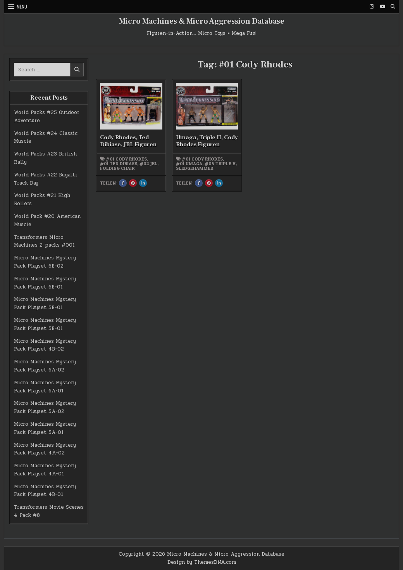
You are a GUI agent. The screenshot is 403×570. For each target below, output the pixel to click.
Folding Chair (117, 168)
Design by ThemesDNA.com (201, 562)
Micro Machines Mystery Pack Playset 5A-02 (45, 407)
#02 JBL (148, 163)
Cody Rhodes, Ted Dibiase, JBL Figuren (128, 141)
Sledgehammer (194, 168)
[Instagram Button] (372, 6)
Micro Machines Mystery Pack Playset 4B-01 (45, 491)
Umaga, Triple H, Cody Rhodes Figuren (207, 141)
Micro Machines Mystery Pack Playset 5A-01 (45, 428)
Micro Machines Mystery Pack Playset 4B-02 (45, 345)
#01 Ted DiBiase (118, 163)
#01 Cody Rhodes (126, 159)
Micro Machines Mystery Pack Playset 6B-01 (45, 283)
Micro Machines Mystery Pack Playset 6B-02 (45, 262)
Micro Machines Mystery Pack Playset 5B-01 (45, 303)
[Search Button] (393, 6)
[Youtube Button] (382, 6)
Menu (22, 6)
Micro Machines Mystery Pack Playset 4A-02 (45, 449)
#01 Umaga (189, 163)
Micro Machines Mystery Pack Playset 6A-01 (45, 387)
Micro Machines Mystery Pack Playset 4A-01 (45, 470)
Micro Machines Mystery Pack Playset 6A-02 (45, 366)
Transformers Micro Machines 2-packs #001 (44, 241)
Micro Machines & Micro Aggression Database (201, 21)
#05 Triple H (220, 163)
